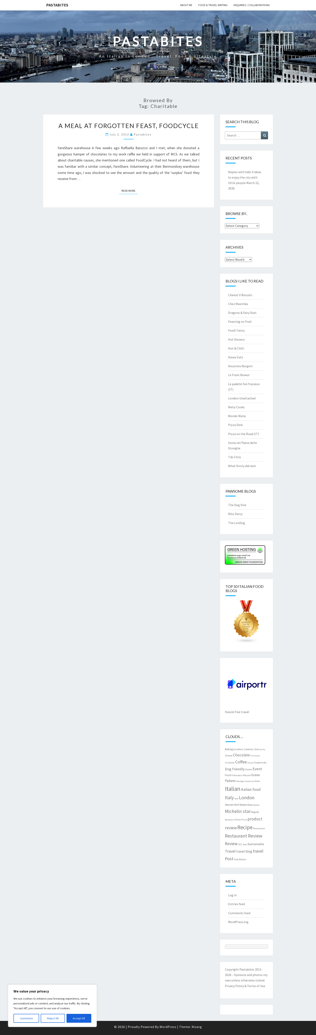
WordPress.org (238, 922)
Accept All (79, 1018)
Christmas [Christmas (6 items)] (255, 755)
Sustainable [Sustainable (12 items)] (256, 844)
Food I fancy (236, 330)
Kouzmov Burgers (240, 366)
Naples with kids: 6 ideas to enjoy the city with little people (244, 177)
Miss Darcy (235, 514)
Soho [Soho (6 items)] (245, 844)
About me (186, 5)
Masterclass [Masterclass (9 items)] (246, 804)
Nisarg (197, 1027)
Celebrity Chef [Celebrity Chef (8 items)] (251, 749)
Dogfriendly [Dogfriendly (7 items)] (260, 762)
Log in (232, 895)
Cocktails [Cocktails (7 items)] (230, 762)
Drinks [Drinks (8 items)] (248, 769)
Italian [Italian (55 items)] (232, 788)
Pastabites (57, 4)
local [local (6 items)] (236, 798)
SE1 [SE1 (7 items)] (240, 844)
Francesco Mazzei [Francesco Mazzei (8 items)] (241, 775)
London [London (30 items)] (247, 797)
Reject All (52, 1018)
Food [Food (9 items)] (228, 775)
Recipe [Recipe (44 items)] (245, 827)
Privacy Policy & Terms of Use (245, 986)
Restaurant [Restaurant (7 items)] (259, 828)
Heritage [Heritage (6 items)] (240, 781)
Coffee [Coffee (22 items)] (241, 762)
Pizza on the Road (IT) (243, 434)
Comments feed (239, 913)
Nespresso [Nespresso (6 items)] (229, 819)
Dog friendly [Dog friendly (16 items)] (235, 769)
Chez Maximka (238, 304)
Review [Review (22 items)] (231, 843)
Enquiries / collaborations (252, 5)
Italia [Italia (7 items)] (257, 781)
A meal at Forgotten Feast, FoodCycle (128, 125)
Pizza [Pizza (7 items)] (244, 819)
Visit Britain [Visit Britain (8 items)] (240, 859)
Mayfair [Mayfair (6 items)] (256, 805)
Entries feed (236, 904)
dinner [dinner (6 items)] (250, 762)
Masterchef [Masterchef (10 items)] (232, 804)
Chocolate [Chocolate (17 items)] (241, 755)
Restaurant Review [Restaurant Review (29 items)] (243, 836)
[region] (52, 1006)
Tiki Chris (234, 457)
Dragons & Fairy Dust (242, 313)
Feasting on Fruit (240, 321)
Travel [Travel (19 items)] (230, 851)
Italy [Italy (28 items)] (229, 797)
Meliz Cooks (236, 407)
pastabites (143, 134)
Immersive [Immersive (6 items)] (249, 781)
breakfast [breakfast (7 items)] (238, 749)
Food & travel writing (213, 5)
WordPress (168, 1027)
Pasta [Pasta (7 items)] (238, 819)
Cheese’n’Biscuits (240, 295)
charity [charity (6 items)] (262, 749)
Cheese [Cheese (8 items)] (228, 755)
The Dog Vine (237, 505)
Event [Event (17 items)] (257, 768)
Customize (26, 1018)
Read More (130, 190)
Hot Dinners (236, 339)
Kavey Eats (235, 357)
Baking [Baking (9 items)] (229, 749)
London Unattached (242, 398)
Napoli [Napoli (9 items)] (255, 812)
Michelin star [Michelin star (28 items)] (238, 811)
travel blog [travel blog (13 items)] (244, 851)
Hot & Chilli (236, 348)
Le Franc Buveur (239, 375)
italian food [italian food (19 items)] (251, 789)
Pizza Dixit (235, 425)
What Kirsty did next (242, 466)
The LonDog (236, 523)
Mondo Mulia (237, 416)
